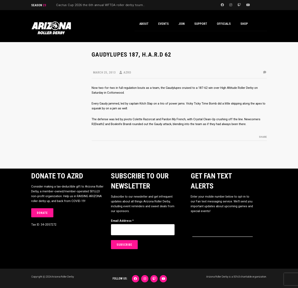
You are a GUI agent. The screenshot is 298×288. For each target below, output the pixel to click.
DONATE (42, 212)
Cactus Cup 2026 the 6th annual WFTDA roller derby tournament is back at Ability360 (119, 5)
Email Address (122, 221)
